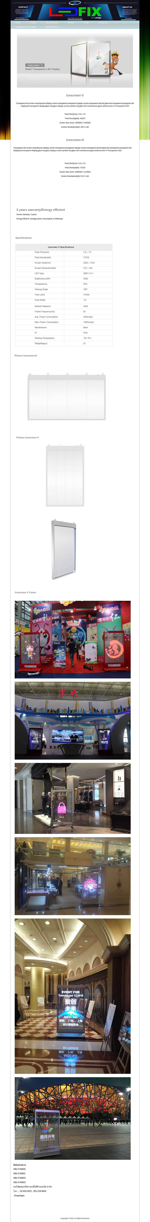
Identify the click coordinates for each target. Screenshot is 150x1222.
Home (17, 23)
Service (71, 23)
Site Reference (52, 23)
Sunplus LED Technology (26, 27)
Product (33, 23)
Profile (86, 23)
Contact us (103, 23)
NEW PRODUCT (52, 27)
